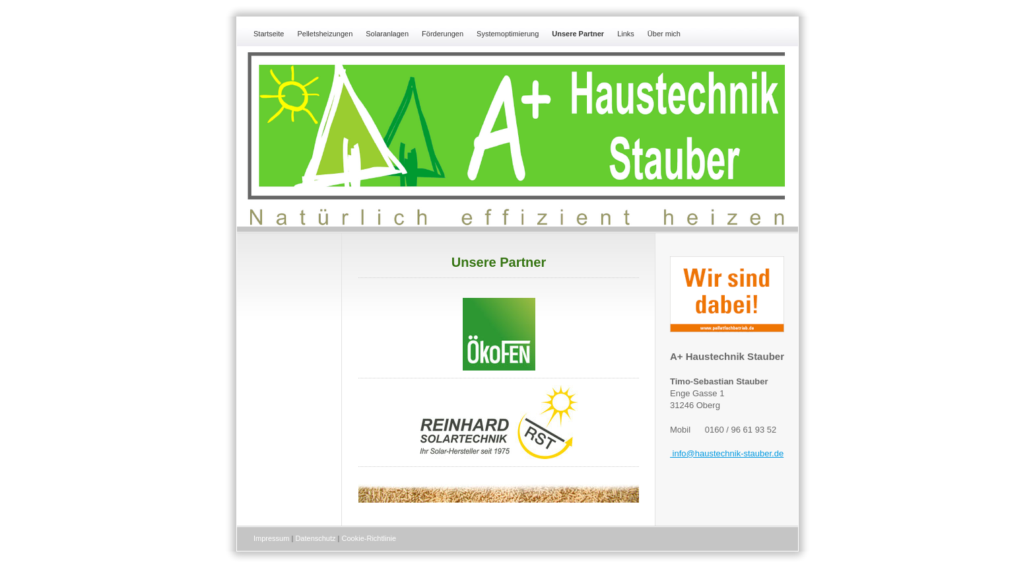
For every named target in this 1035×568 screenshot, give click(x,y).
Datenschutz (315, 538)
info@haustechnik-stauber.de (727, 453)
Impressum (271, 538)
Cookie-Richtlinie (369, 538)
